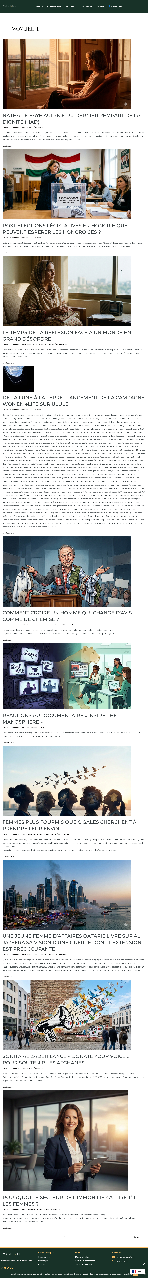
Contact (100, 6)
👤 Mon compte (115, 6)
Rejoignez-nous (54, 6)
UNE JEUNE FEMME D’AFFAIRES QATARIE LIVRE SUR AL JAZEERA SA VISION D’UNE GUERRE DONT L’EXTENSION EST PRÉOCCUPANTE (70, 942)
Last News (30, 127)
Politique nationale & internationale (41, 344)
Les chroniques (85, 6)
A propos (70, 6)
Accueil (39, 6)
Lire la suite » (8, 146)
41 (74, 1237)
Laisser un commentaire (13, 127)
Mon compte (43, 1260)
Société (61, 624)
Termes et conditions (83, 1264)
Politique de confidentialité (85, 1260)
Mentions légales (82, 1257)
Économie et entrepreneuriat (38, 834)
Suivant (137, 1237)
